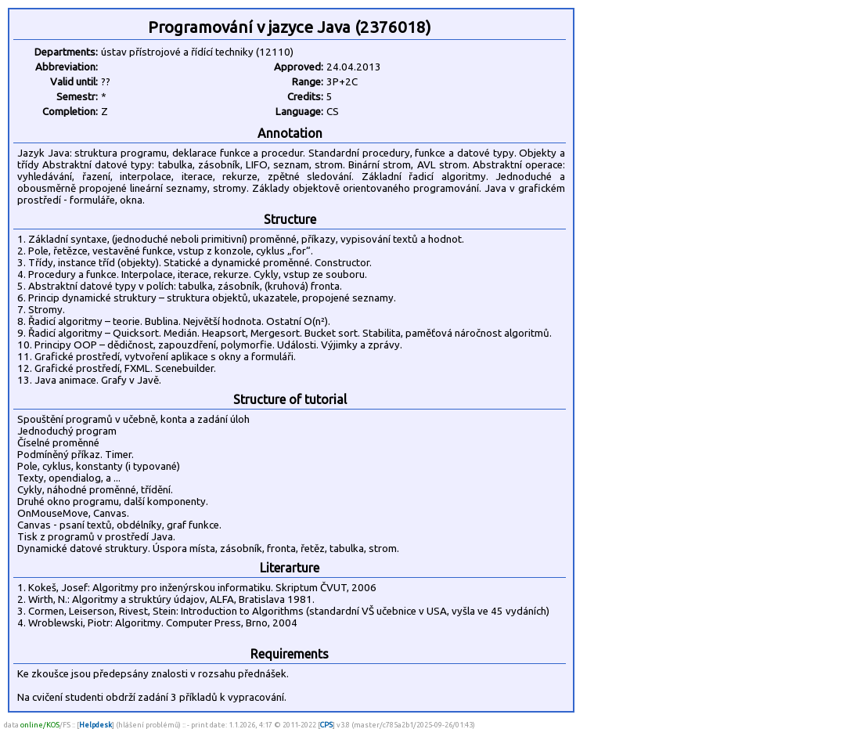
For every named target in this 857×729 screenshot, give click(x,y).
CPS (326, 724)
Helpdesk (95, 724)
